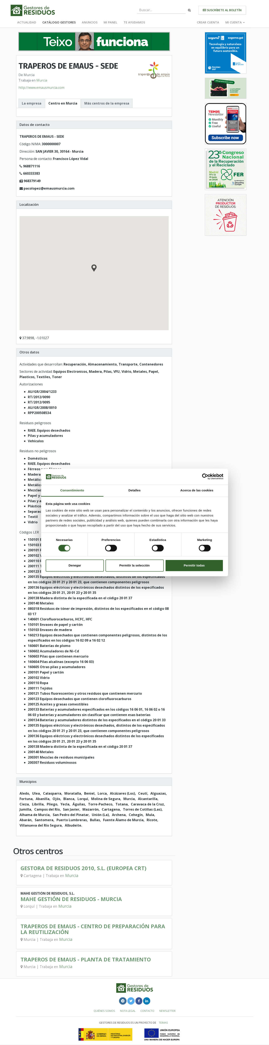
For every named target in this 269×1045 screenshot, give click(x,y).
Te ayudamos (134, 22)
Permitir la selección (134, 565)
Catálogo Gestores (59, 22)
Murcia (41, 80)
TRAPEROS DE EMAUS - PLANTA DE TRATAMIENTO (86, 959)
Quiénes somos (104, 1011)
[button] (94, 268)
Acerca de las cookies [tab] (196, 490)
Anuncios (89, 22)
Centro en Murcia (62, 103)
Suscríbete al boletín (222, 10)
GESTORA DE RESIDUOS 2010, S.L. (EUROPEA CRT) (83, 868)
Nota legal (127, 1011)
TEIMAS (163, 1022)
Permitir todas (194, 565)
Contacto (147, 1011)
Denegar (75, 565)
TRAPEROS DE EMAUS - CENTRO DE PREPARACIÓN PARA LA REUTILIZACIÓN (93, 929)
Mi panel (110, 22)
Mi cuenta (235, 22)
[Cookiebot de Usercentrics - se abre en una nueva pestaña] (205, 477)
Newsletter (167, 1011)
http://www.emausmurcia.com (41, 87)
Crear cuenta (208, 22)
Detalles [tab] (134, 490)
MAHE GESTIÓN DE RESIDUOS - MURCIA (71, 899)
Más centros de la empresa (106, 103)
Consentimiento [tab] (72, 490)
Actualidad (26, 22)
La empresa (31, 103)
